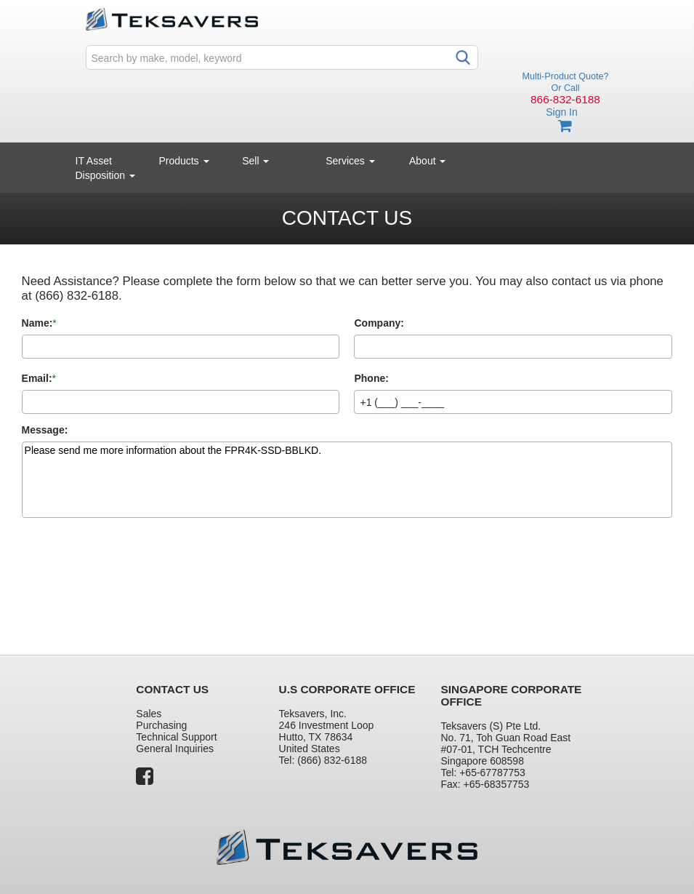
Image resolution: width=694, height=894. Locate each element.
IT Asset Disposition (105, 168)
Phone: (371, 378)
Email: (37, 378)
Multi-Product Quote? (565, 76)
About (427, 161)
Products (183, 161)
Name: (37, 323)
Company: (378, 323)
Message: (45, 430)
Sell (255, 161)
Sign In (562, 112)
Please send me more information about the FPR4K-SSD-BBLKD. (347, 479)
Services (350, 161)
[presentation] (132, 573)
